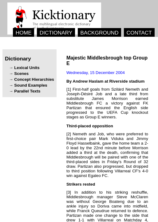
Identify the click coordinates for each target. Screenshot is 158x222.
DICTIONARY (56, 33)
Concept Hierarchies (34, 79)
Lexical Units (26, 67)
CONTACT (139, 33)
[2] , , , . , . (107, 155)
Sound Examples (30, 85)
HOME (24, 33)
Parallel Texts (27, 91)
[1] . (107, 103)
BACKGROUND (99, 33)
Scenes (21, 73)
